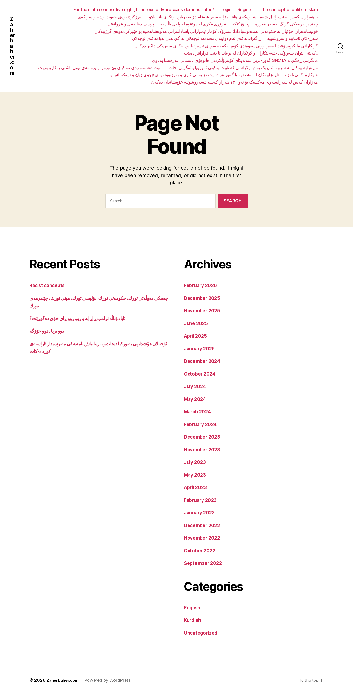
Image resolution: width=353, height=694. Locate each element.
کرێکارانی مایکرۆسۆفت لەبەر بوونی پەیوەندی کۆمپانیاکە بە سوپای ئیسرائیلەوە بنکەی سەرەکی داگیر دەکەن (226, 45)
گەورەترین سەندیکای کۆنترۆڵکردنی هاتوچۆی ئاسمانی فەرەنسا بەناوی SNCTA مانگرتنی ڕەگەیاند (235, 60)
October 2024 (201, 374)
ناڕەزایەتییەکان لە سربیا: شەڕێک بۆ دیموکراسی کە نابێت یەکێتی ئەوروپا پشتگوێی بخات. (243, 67)
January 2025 (201, 348)
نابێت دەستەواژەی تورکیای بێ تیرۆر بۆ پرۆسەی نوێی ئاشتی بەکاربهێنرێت (100, 67)
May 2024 (196, 399)
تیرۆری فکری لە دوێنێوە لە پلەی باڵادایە (193, 23)
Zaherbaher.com (12, 45)
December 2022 (204, 525)
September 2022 (204, 563)
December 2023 (204, 437)
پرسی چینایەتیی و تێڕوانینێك (130, 23)
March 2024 (198, 411)
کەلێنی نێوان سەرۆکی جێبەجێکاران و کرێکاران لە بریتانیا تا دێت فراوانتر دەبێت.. (251, 53)
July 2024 (196, 386)
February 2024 (202, 424)
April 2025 (197, 336)
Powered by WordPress (111, 680)
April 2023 (197, 487)
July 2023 (196, 462)
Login (226, 9)
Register (246, 9)
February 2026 (202, 285)
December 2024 (204, 361)
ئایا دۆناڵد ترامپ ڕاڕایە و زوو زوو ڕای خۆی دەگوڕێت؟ (83, 318)
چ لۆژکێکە (240, 23)
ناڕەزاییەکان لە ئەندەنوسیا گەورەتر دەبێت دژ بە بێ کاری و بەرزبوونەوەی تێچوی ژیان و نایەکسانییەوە (193, 74)
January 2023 (201, 512)
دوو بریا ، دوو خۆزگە (49, 331)
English (193, 608)
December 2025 (204, 298)
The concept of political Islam (289, 9)
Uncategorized (202, 633)
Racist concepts (48, 285)
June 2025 (197, 323)
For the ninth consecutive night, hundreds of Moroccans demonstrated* (143, 9)
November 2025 (204, 310)
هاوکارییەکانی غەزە (301, 74)
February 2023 (202, 500)
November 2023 (204, 449)
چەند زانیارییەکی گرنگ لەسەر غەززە (286, 23)
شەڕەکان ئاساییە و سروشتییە (292, 38)
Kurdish (193, 620)
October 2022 (201, 550)
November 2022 (204, 538)
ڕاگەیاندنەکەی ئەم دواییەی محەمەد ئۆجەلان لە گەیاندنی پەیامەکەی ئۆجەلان (196, 38)
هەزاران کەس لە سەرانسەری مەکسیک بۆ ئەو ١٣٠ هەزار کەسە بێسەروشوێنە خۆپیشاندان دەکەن (234, 82)
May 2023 (196, 475)
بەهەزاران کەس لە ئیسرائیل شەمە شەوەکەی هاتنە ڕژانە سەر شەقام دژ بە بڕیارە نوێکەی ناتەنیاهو (233, 16)
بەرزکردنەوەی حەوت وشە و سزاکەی (110, 16)
